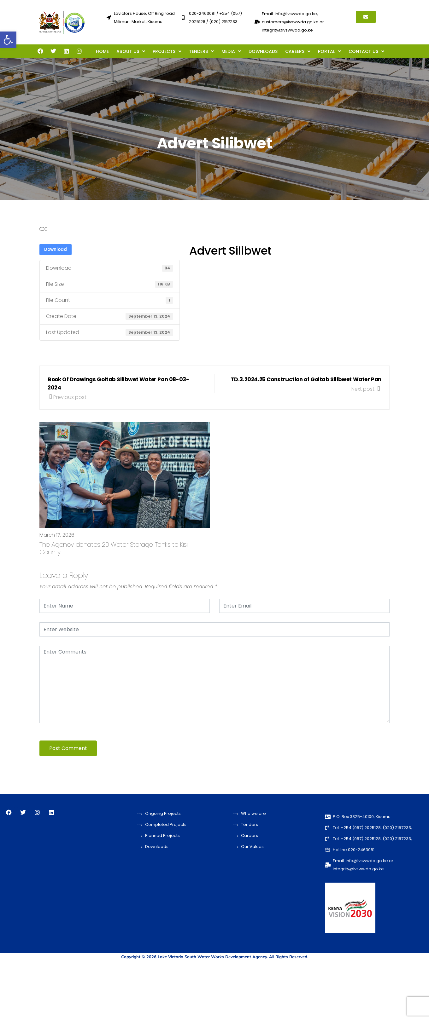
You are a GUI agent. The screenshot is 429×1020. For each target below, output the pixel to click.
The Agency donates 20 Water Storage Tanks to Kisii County (113, 548)
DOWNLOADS (263, 51)
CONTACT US (366, 51)
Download (55, 249)
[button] (8, 40)
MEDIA (231, 51)
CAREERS (297, 51)
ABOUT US (130, 51)
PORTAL (329, 51)
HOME (102, 51)
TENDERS (201, 51)
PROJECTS (167, 51)
